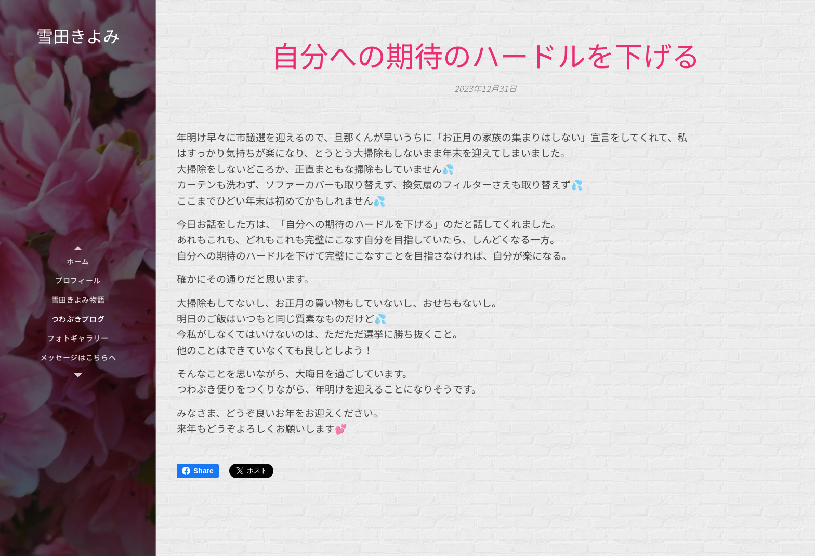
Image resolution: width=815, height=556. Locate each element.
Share (198, 471)
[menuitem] (78, 261)
